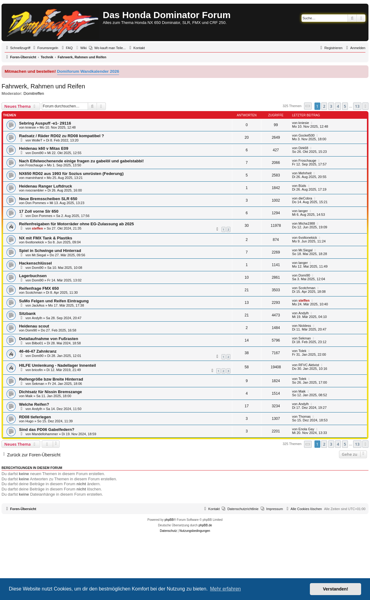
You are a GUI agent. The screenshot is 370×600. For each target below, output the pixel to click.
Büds (302, 186)
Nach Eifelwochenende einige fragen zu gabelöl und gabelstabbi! (81, 161)
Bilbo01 (37, 343)
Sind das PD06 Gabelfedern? (46, 429)
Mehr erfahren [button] (225, 588)
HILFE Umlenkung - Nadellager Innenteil (57, 365)
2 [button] (324, 106)
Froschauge (34, 165)
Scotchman (33, 292)
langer (303, 211)
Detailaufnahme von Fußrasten (48, 338)
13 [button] (357, 106)
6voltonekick (34, 242)
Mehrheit (305, 173)
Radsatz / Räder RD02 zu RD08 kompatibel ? (61, 136)
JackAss (38, 305)
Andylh (37, 318)
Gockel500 (307, 135)
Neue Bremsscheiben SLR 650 (48, 198)
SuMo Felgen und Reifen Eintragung (54, 301)
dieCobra (305, 198)
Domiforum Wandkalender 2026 (88, 71)
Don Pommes (35, 203)
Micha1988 (307, 223)
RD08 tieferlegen (35, 417)
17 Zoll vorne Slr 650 (38, 211)
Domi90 (38, 153)
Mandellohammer (45, 434)
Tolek (302, 351)
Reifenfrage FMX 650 (39, 288)
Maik (29, 396)
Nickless (305, 325)
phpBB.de (205, 525)
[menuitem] (45, 48)
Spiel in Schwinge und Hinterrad (50, 250)
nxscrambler (34, 190)
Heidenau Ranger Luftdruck (45, 186)
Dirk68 (303, 148)
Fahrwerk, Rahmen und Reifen (43, 86)
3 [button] (331, 106)
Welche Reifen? (34, 404)
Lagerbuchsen (33, 275)
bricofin (37, 370)
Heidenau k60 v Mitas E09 (43, 148)
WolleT (37, 140)
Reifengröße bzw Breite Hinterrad (51, 379)
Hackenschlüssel (35, 263)
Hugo (29, 421)
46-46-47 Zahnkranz (37, 351)
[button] (308, 106)
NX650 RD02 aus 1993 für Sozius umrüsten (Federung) (71, 173)
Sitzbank (27, 313)
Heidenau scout (34, 326)
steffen (37, 228)
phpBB (169, 519)
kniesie (30, 127)
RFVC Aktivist (309, 365)
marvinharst (34, 178)
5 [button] (345, 106)
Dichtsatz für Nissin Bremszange (50, 391)
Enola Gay (306, 429)
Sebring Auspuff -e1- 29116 (45, 123)
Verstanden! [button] (335, 588)
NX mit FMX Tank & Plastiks (45, 238)
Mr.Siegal (39, 255)
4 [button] (338, 106)
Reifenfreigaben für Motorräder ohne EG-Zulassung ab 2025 (76, 224)
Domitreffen (34, 93)
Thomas (305, 416)
